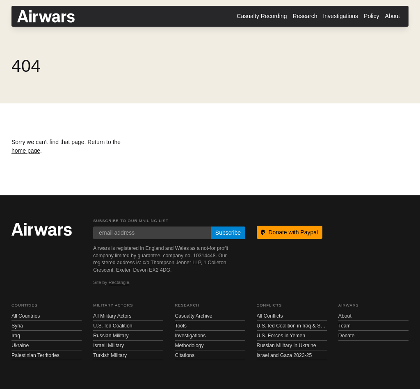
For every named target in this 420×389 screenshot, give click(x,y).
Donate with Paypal (289, 232)
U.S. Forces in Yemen (281, 336)
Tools (181, 326)
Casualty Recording (262, 16)
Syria (17, 326)
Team (344, 326)
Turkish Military (110, 355)
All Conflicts (270, 316)
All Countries (25, 316)
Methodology (189, 345)
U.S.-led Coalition (112, 326)
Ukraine (20, 345)
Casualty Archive (193, 316)
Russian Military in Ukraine (286, 345)
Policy (371, 16)
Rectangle (119, 282)
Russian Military (110, 336)
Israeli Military (108, 345)
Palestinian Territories (35, 355)
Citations (184, 355)
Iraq (15, 336)
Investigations (340, 16)
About (392, 16)
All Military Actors (112, 316)
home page (25, 150)
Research (305, 16)
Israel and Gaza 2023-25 (284, 355)
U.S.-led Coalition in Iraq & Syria (292, 326)
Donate (346, 336)
